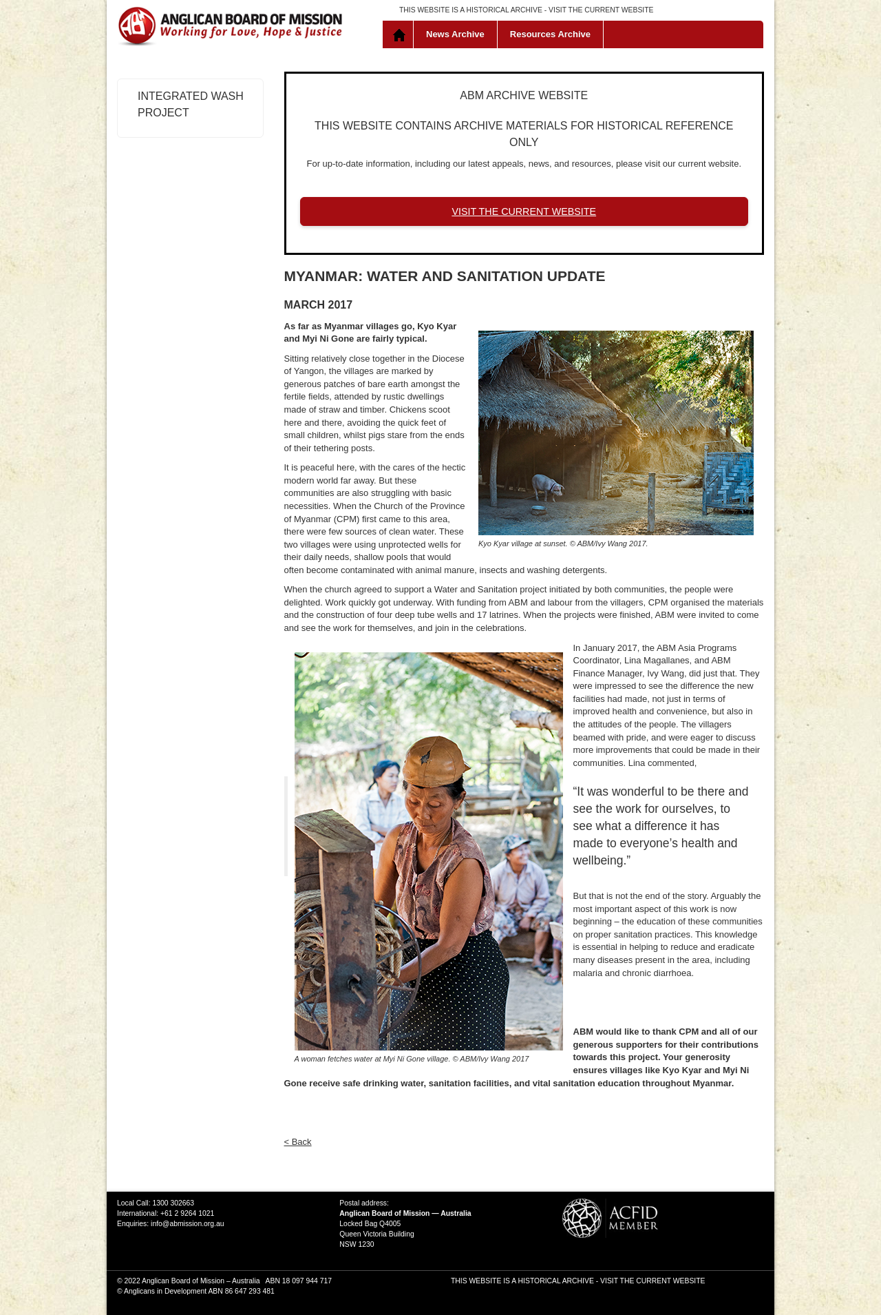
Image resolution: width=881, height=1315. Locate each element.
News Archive (455, 34)
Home (401, 34)
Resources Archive (550, 34)
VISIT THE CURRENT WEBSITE (601, 10)
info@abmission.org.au (187, 1224)
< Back (298, 1142)
